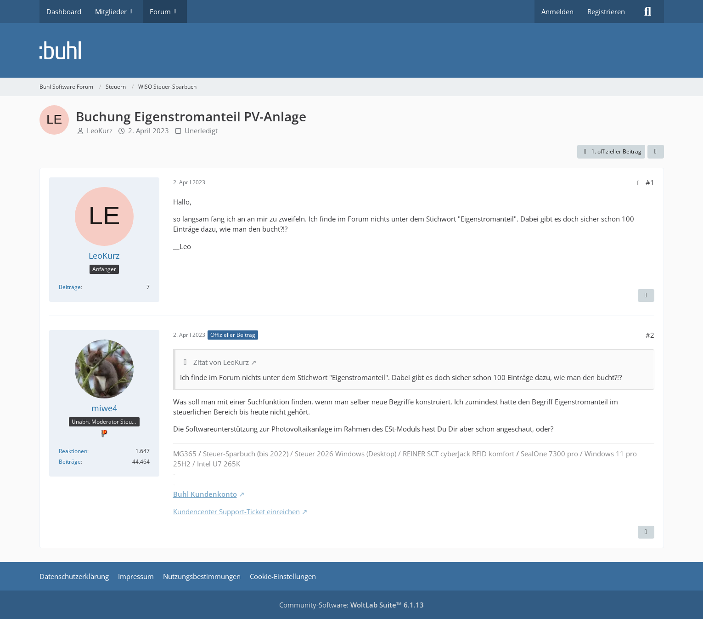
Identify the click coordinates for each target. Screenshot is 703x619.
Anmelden (557, 11)
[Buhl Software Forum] (351, 50)
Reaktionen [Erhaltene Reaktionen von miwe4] (73, 451)
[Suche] (648, 11)
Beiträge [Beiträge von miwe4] (70, 462)
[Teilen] (655, 152)
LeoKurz (99, 130)
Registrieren (606, 11)
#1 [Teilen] (650, 182)
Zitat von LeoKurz (221, 362)
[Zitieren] (646, 295)
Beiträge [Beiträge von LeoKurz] (70, 287)
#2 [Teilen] (650, 335)
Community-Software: (351, 604)
